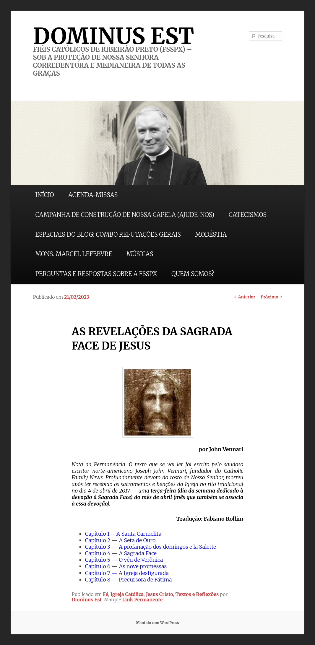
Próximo (271, 297)
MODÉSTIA (210, 234)
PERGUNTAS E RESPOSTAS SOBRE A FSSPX (96, 273)
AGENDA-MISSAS (93, 195)
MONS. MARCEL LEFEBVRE (73, 254)
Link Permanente (142, 599)
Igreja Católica (127, 594)
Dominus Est (87, 599)
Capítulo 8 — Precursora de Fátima (128, 579)
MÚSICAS (139, 254)
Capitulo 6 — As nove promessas (126, 566)
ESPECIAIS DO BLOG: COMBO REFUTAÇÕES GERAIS (108, 234)
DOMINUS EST (113, 36)
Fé (105, 594)
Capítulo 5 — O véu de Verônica (124, 559)
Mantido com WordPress (157, 622)
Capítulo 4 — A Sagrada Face (121, 553)
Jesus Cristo (159, 594)
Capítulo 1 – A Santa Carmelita (123, 533)
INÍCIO (44, 195)
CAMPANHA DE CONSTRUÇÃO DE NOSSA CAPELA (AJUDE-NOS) (125, 214)
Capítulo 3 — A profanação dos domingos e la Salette (150, 546)
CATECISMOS (248, 214)
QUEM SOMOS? (192, 273)
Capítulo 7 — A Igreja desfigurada (127, 573)
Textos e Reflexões (197, 594)
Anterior (244, 297)
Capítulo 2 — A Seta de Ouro (120, 540)
